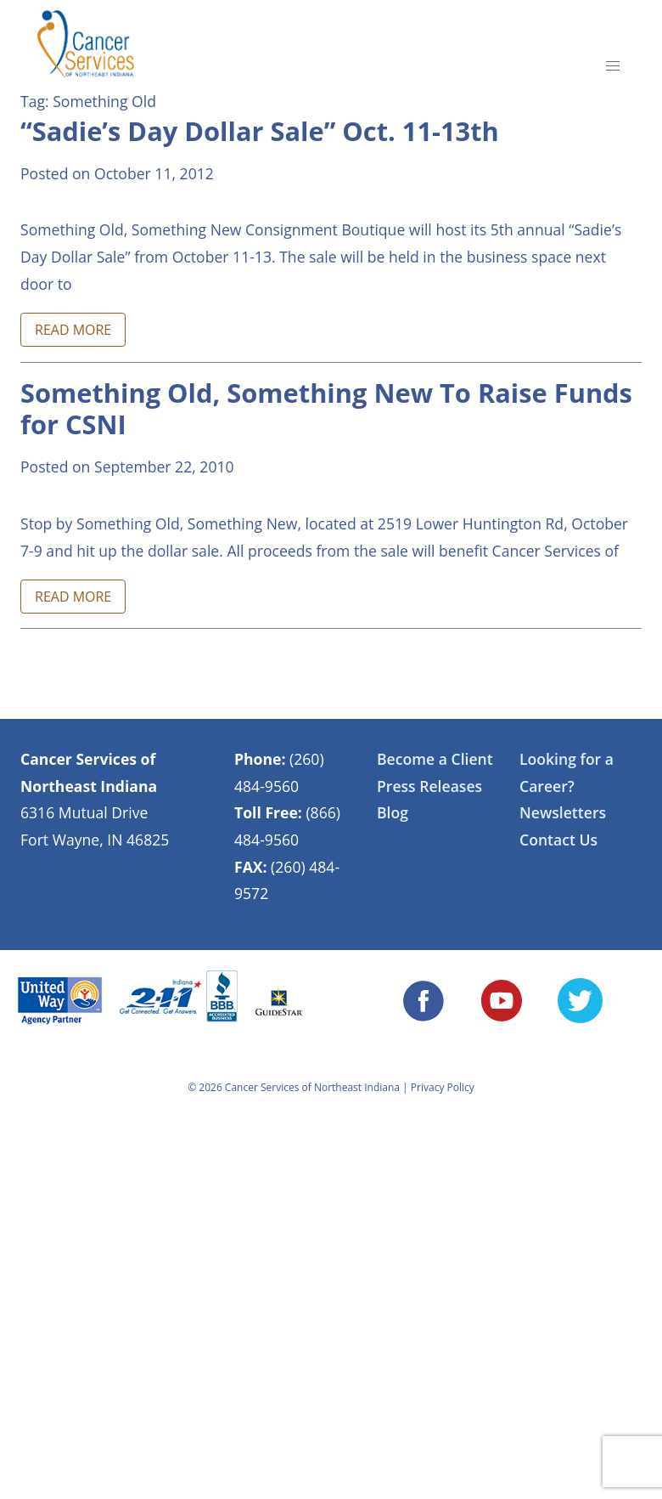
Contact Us (558, 839)
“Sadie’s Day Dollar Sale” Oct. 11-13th (259, 131)
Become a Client (435, 759)
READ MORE (73, 329)
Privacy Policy (442, 1087)
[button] (613, 66)
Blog (392, 812)
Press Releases (429, 786)
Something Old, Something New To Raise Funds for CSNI (326, 408)
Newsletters (562, 812)
